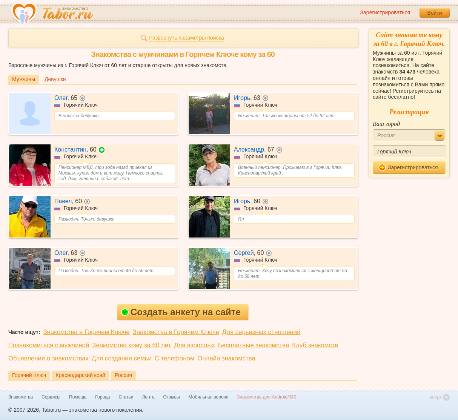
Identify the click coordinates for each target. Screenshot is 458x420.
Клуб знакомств (315, 345)
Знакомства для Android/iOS (266, 397)
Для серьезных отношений (261, 332)
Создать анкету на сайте (181, 312)
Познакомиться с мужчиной (48, 345)
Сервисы (50, 397)
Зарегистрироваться (385, 12)
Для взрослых (194, 345)
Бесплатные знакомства (253, 345)
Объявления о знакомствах (48, 358)
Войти (434, 13)
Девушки (55, 79)
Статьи (126, 397)
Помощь (77, 397)
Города (102, 397)
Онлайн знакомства (226, 358)
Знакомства (20, 397)
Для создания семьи (122, 358)
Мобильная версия (209, 397)
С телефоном (174, 358)
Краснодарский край (80, 375)
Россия (123, 375)
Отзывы (171, 397)
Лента (148, 397)
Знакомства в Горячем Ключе (86, 332)
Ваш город (386, 124)
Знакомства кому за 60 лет (131, 345)
